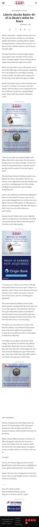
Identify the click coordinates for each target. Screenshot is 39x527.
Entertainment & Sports (19, 11)
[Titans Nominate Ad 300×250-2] (16, 140)
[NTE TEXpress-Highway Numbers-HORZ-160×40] (14, 503)
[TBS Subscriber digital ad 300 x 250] (16, 115)
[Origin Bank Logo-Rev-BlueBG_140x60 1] (14, 509)
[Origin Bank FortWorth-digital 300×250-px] (16, 268)
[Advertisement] (16, 401)
